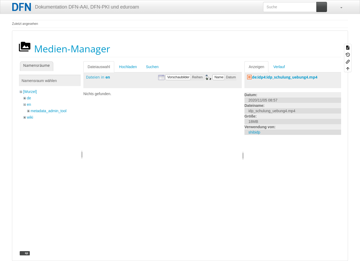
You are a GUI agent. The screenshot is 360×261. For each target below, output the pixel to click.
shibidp (254, 132)
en (29, 104)
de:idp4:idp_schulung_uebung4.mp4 (284, 77)
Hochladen (128, 67)
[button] (338, 7)
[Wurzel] (30, 91)
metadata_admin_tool (49, 111)
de (29, 98)
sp (26, 253)
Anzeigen (256, 67)
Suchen (152, 67)
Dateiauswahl (99, 67)
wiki (30, 117)
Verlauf (279, 67)
